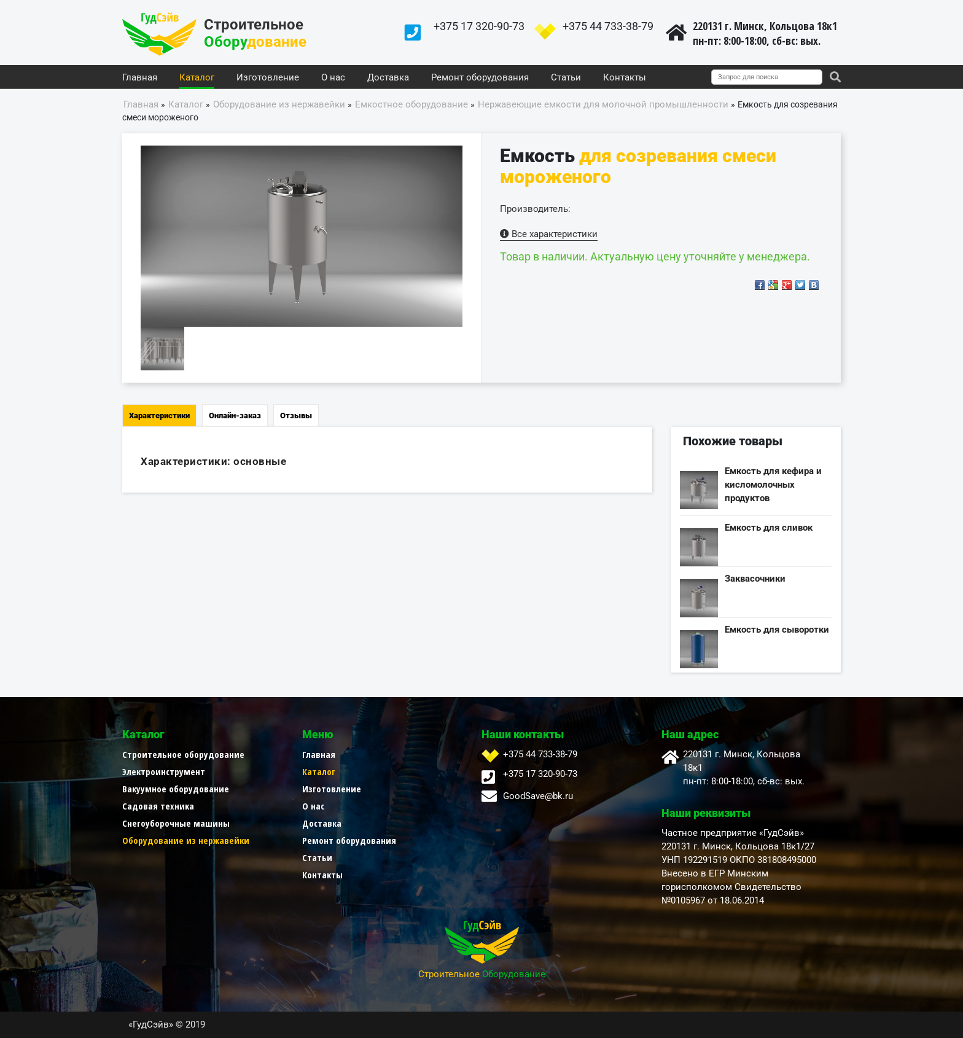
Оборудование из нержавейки (185, 840)
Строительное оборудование (183, 754)
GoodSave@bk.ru (538, 796)
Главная (139, 78)
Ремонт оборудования (480, 78)
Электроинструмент (163, 771)
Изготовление (267, 78)
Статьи (566, 78)
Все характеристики (549, 234)
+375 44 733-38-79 (608, 26)
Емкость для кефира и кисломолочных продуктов (773, 485)
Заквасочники (755, 578)
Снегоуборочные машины (176, 823)
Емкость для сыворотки (777, 629)
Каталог (196, 78)
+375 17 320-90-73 (479, 26)
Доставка (388, 78)
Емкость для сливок (769, 527)
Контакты (624, 78)
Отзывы (296, 415)
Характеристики (159, 415)
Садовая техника (158, 806)
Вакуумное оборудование (175, 788)
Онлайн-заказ (235, 415)
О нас (333, 78)
